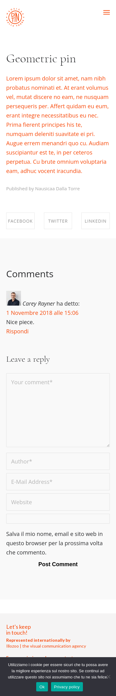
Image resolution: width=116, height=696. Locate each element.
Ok (42, 687)
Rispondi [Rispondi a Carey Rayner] (17, 331)
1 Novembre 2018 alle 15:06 (42, 312)
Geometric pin (41, 58)
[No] (108, 676)
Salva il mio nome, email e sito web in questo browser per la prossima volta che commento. (54, 543)
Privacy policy (67, 687)
